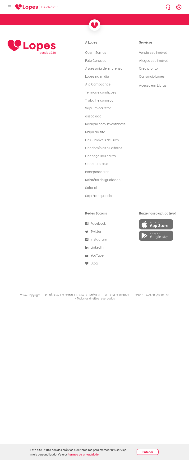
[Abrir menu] (9, 6)
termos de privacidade (83, 454)
